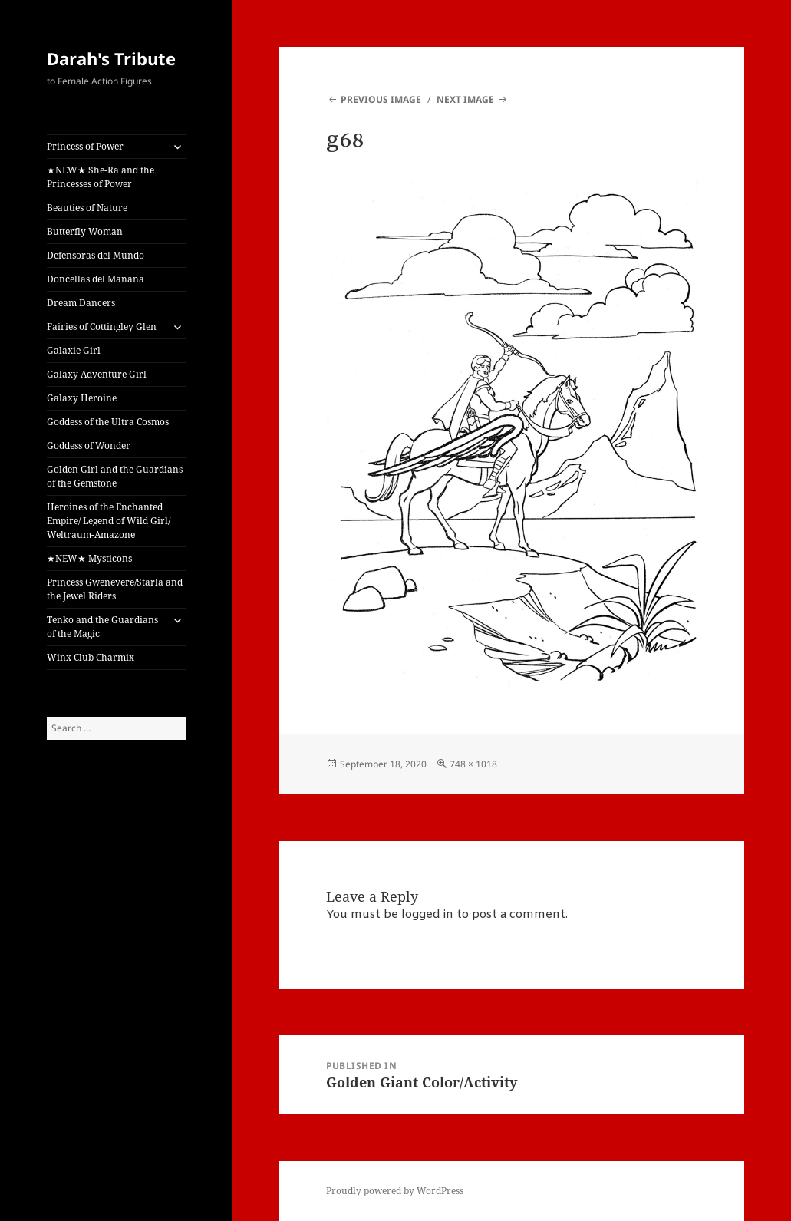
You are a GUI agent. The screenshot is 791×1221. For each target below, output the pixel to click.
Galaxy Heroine (82, 397)
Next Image (465, 99)
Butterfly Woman (85, 231)
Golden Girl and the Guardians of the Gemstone (115, 476)
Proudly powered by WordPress (394, 1190)
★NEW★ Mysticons (89, 558)
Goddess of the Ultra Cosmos (108, 421)
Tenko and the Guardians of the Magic (102, 626)
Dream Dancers (81, 302)
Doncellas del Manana (95, 278)
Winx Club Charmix (90, 657)
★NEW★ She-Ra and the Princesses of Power (100, 176)
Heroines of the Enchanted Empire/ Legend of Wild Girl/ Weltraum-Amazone (108, 520)
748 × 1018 (473, 764)
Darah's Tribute (111, 58)
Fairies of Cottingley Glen (102, 326)
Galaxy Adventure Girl (97, 374)
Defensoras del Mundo (95, 255)
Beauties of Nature (87, 207)
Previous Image (381, 99)
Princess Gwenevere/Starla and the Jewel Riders (115, 589)
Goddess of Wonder (88, 445)
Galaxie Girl (74, 350)
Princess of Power (85, 146)
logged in (427, 914)
